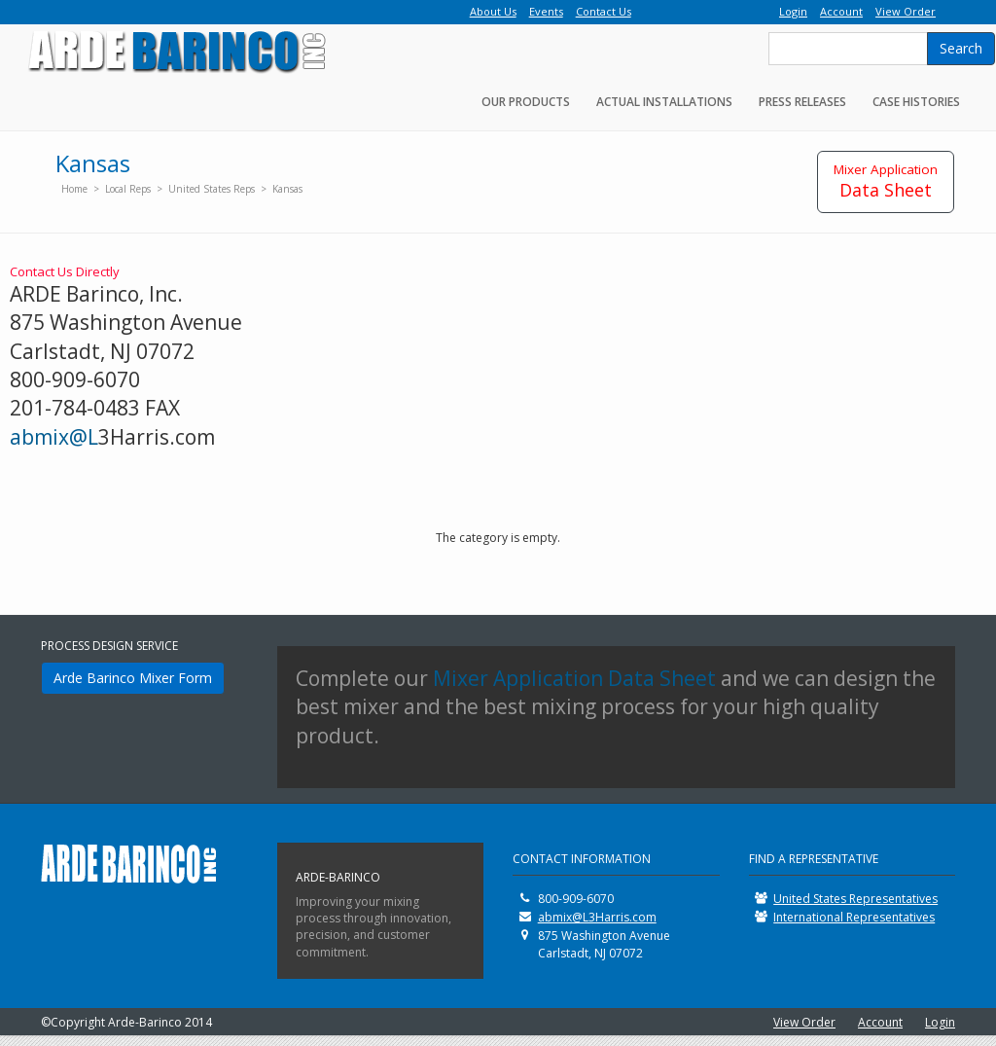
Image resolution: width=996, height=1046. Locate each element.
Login (940, 1022)
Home (74, 189)
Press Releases (802, 101)
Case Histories (916, 101)
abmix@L (54, 437)
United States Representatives (855, 898)
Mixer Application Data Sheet (574, 678)
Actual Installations (664, 101)
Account (880, 1022)
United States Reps (211, 189)
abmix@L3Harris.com (597, 917)
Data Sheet (886, 181)
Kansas (287, 189)
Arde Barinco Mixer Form (132, 677)
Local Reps (129, 189)
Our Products (525, 101)
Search (961, 48)
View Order (804, 1022)
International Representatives (854, 917)
